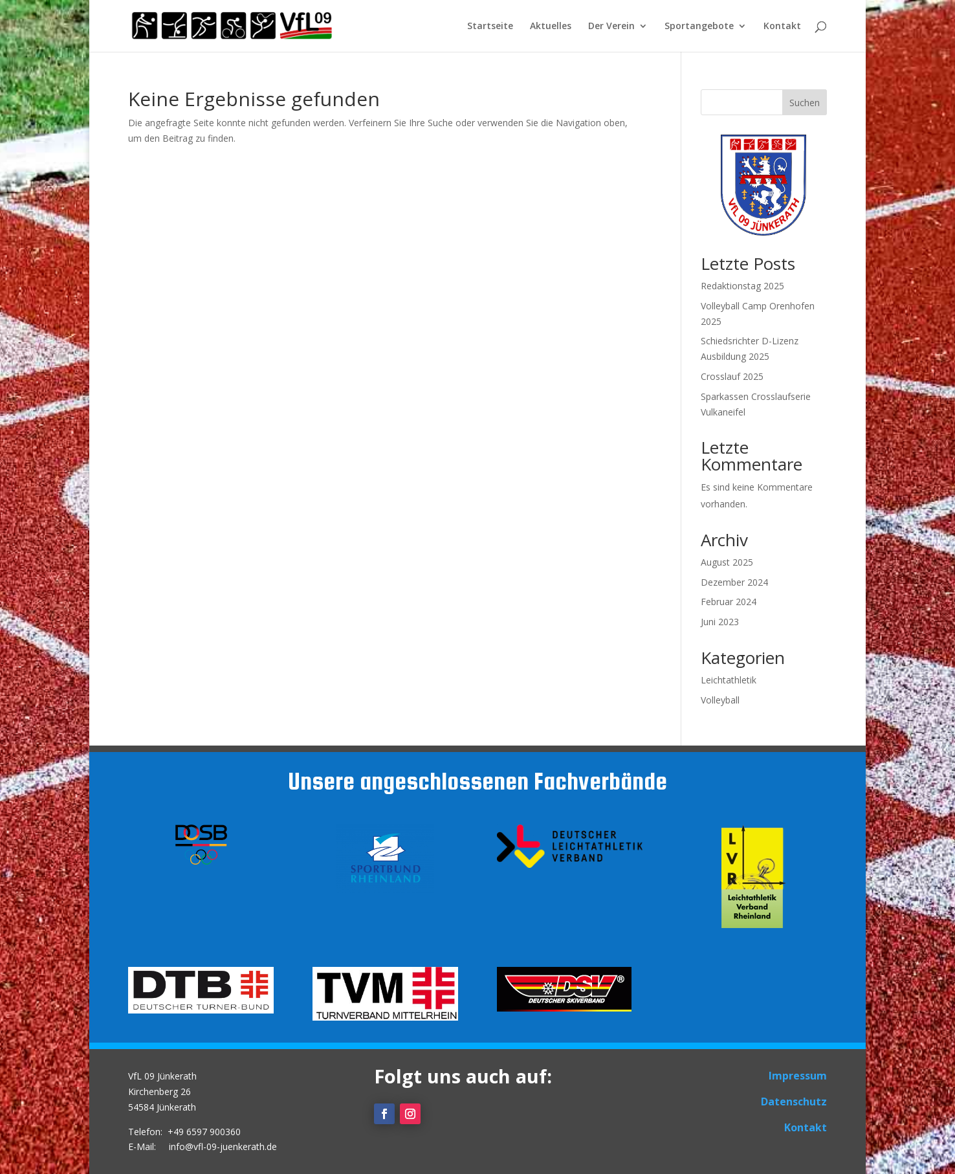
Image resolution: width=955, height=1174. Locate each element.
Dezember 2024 (734, 582)
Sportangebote (699, 26)
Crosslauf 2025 (732, 376)
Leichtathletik (728, 680)
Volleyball (720, 700)
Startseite (490, 26)
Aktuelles (550, 26)
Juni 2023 (720, 621)
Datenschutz (794, 1101)
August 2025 (727, 562)
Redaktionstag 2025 (742, 286)
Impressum (798, 1076)
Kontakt (782, 26)
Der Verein (611, 26)
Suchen (804, 102)
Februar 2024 (728, 601)
